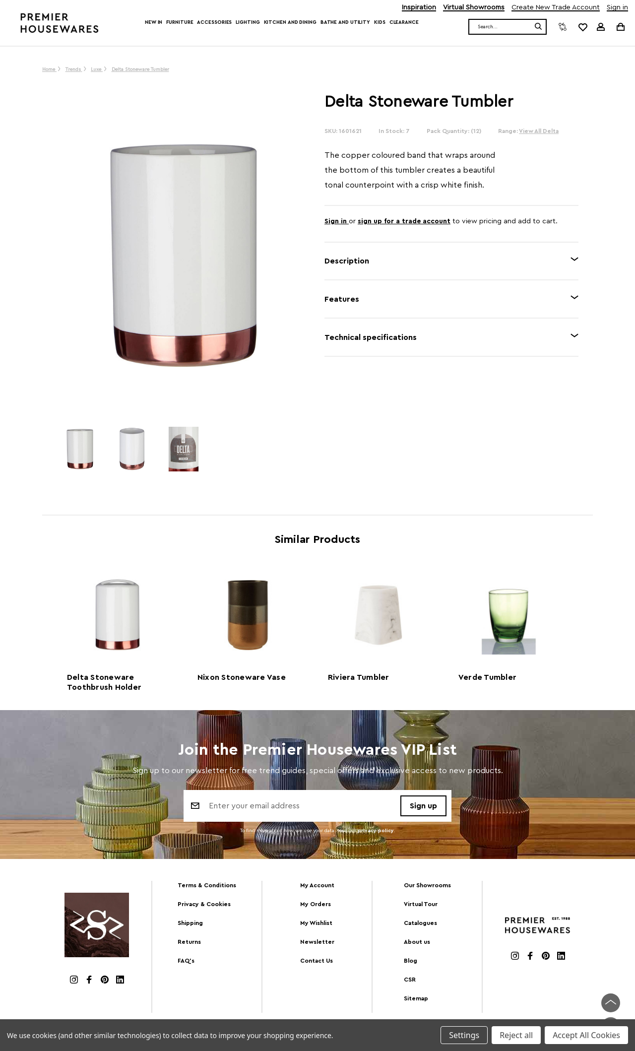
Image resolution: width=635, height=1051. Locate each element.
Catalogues (420, 923)
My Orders (315, 904)
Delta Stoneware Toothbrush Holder (104, 682)
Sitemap (416, 998)
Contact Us (316, 961)
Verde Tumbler (487, 677)
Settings (464, 1035)
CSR (410, 980)
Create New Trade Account (555, 7)
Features (341, 299)
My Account (317, 885)
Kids (379, 22)
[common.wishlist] (582, 27)
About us (417, 942)
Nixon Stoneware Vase (241, 677)
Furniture (179, 22)
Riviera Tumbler (358, 677)
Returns (189, 942)
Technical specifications (370, 337)
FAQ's (186, 961)
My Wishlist (316, 923)
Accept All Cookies (586, 1035)
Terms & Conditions (207, 885)
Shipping (190, 923)
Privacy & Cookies (204, 904)
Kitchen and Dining (290, 22)
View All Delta (539, 131)
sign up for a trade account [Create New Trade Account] (404, 221)
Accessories (214, 22)
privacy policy (376, 830)
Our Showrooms (427, 885)
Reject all (516, 1035)
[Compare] (562, 26)
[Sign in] (601, 27)
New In (153, 22)
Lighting (247, 22)
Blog (410, 961)
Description (346, 261)
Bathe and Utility (345, 22)
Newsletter (317, 942)
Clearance (404, 22)
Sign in (617, 7)
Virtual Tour (421, 904)
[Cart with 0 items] (620, 26)
